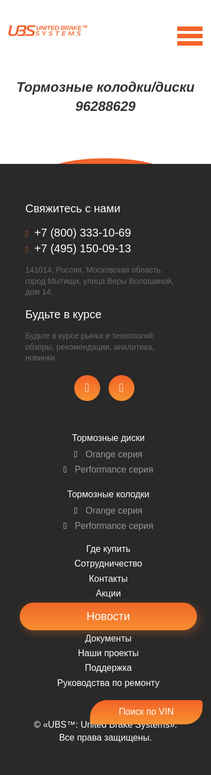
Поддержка (108, 667)
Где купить (108, 549)
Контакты (108, 579)
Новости (108, 616)
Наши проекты (108, 653)
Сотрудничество (108, 563)
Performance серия (109, 469)
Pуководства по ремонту (108, 683)
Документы (108, 638)
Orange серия (108, 454)
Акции (108, 593)
